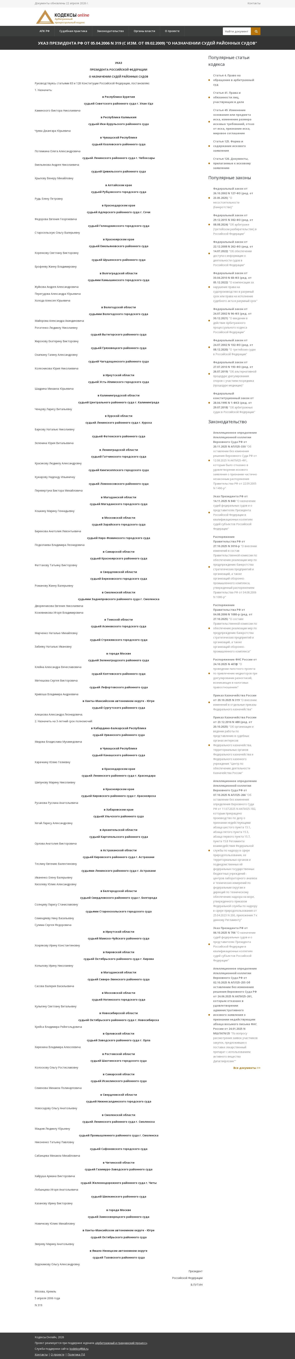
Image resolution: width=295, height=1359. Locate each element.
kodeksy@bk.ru (79, 1349)
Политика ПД (76, 1354)
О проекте (172, 31)
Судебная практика (73, 31)
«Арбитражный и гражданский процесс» (121, 1343)
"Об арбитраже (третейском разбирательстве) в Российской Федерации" (235, 224)
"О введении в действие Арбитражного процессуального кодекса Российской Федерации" (232, 320)
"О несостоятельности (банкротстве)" (233, 198)
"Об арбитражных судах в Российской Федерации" (234, 403)
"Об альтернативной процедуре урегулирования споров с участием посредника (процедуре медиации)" (234, 373)
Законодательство (110, 31)
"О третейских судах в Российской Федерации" (234, 347)
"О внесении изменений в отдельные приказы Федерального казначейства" (235, 702)
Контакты (254, 3)
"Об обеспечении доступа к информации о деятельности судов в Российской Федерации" (233, 253)
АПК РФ (45, 31)
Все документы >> (246, 1068)
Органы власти (144, 31)
